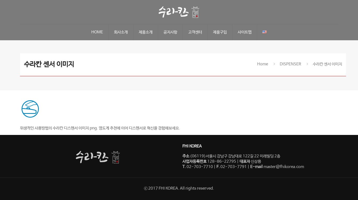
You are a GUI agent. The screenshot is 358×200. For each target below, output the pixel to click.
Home (262, 64)
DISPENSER (290, 64)
